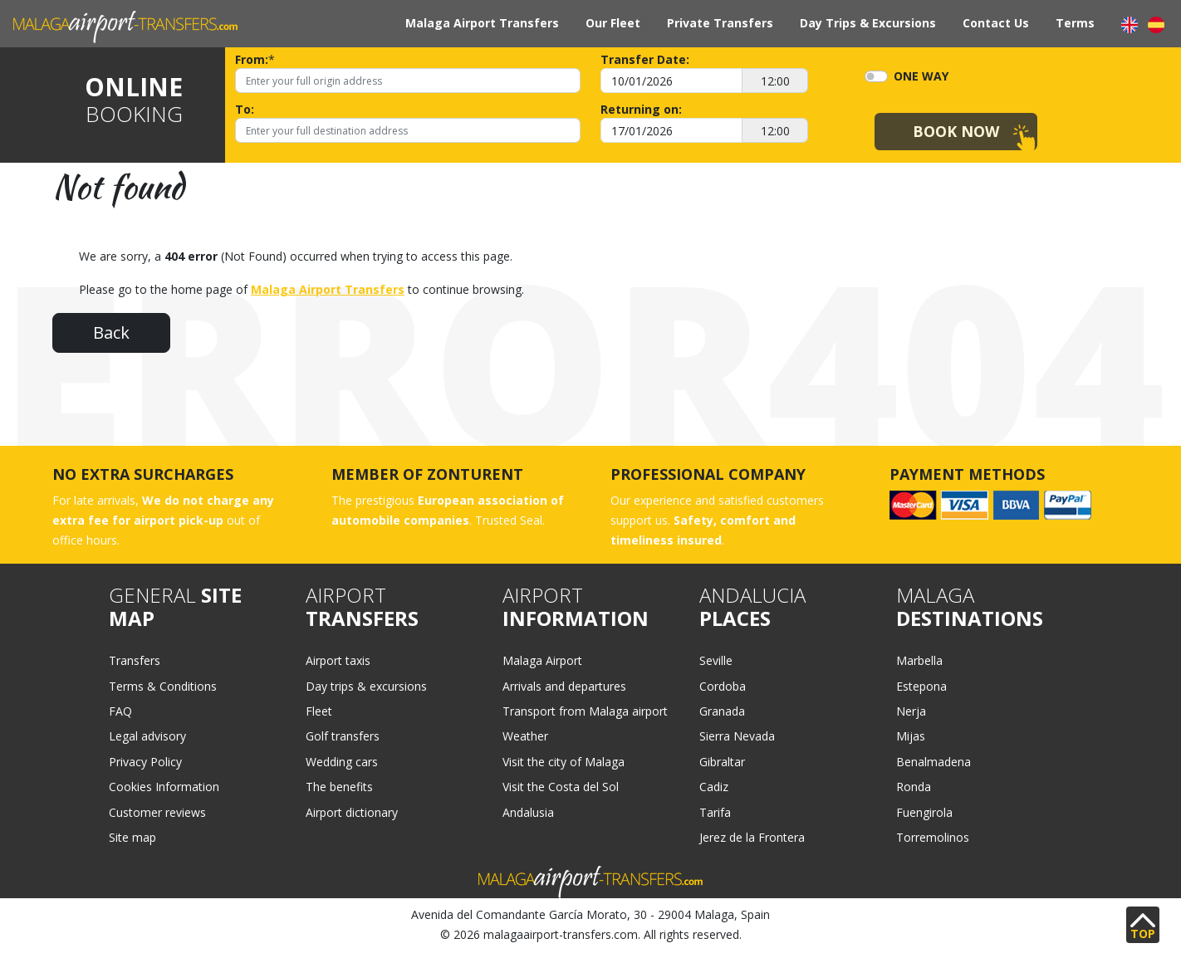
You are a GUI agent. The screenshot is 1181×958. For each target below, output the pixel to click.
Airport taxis (338, 660)
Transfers (134, 660)
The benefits (339, 786)
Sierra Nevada (737, 736)
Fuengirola (924, 812)
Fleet (319, 711)
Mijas (910, 736)
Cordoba (722, 686)
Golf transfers (343, 736)
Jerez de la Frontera (752, 837)
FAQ (120, 711)
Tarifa (715, 812)
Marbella (919, 660)
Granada (722, 711)
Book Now (956, 131)
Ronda (913, 786)
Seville (716, 660)
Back (111, 332)
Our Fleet (613, 23)
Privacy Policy (145, 762)
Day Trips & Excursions (868, 23)
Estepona (921, 686)
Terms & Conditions (163, 686)
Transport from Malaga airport (585, 711)
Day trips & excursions (366, 686)
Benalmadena (933, 762)
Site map (132, 837)
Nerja (911, 711)
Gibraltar (722, 762)
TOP (1142, 927)
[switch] (876, 76)
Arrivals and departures (564, 686)
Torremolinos (932, 837)
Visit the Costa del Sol (560, 786)
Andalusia (528, 812)
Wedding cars (342, 762)
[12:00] (775, 80)
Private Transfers (720, 23)
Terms (1075, 23)
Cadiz (713, 786)
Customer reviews (157, 812)
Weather (525, 736)
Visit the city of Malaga (563, 762)
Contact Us (996, 23)
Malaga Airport (542, 660)
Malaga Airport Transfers (482, 23)
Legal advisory (147, 736)
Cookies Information (164, 786)
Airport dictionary (352, 812)
